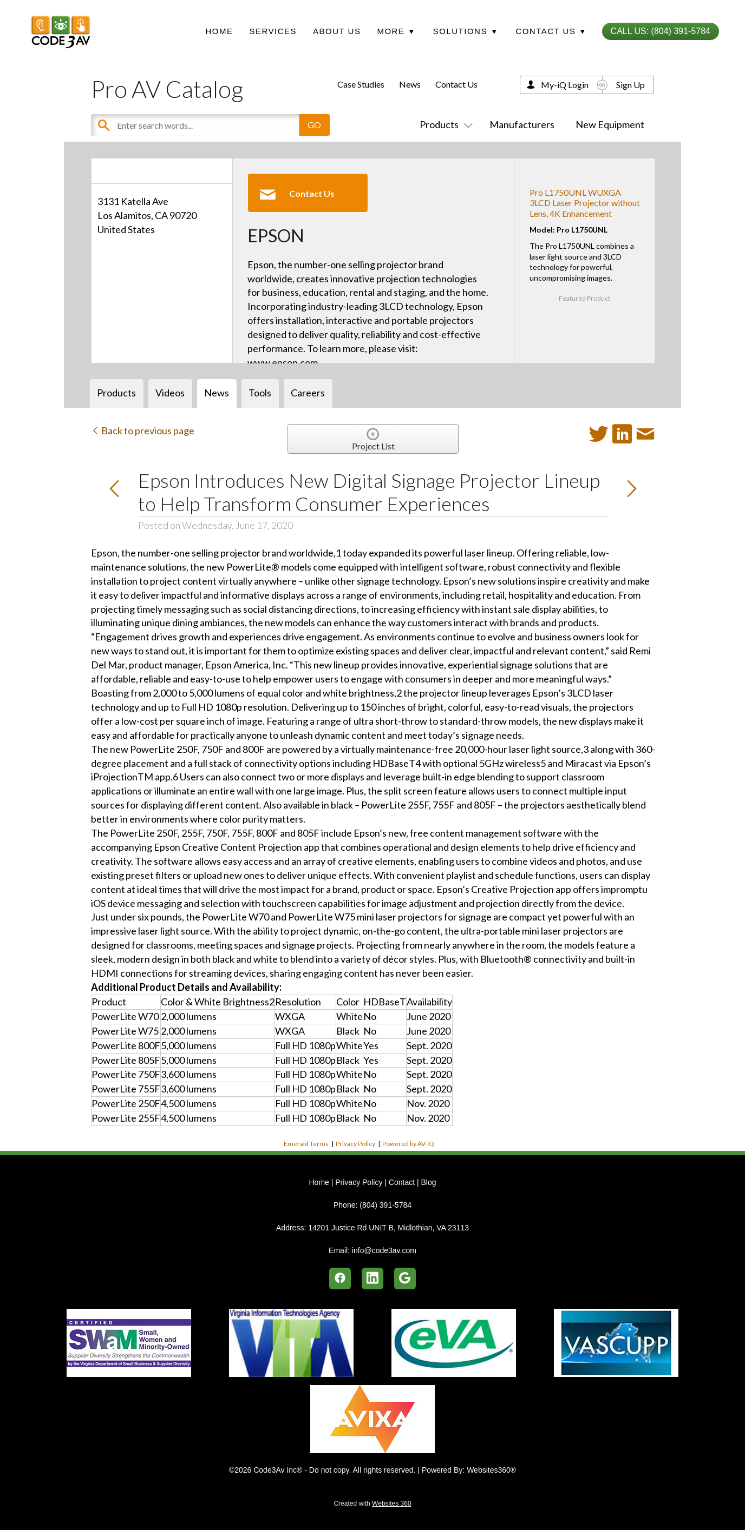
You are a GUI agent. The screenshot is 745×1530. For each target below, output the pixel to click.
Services (273, 31)
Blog (428, 1182)
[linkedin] (372, 1278)
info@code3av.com (384, 1250)
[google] (405, 1278)
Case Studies (360, 84)
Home (219, 31)
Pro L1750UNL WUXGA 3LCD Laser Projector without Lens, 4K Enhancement (585, 202)
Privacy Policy (355, 1144)
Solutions (465, 31)
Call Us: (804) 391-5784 (660, 31)
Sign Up (630, 85)
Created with (372, 1503)
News (410, 84)
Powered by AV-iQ (408, 1144)
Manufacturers (521, 124)
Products (444, 124)
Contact (402, 1182)
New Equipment (610, 124)
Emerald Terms (306, 1144)
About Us (337, 31)
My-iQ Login (565, 85)
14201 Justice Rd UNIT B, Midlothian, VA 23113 (388, 1227)
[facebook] (340, 1278)
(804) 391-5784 (385, 1205)
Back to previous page (142, 430)
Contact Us (456, 84)
